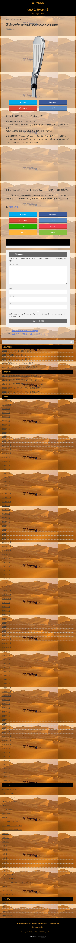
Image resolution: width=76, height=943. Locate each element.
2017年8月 (6, 704)
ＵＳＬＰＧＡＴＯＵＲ (10, 890)
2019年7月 (6, 611)
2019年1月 (6, 635)
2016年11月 (6, 740)
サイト (11, 304)
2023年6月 (6, 421)
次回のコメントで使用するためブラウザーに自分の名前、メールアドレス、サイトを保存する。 (37, 315)
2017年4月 (6, 720)
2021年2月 (6, 534)
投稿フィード (7, 907)
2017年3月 (6, 724)
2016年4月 (6, 768)
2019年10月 (6, 599)
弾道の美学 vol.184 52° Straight (25, 331)
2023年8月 (6, 413)
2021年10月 (6, 502)
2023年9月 (6, 409)
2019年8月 (6, 607)
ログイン (5, 903)
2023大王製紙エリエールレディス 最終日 (17, 363)
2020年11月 (6, 546)
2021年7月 (6, 514)
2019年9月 (6, 603)
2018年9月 (6, 651)
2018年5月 (6, 667)
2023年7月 (6, 417)
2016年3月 (6, 772)
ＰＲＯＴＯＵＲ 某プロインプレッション (17, 882)
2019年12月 (6, 591)
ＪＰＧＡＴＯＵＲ (8, 878)
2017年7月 (6, 708)
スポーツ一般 (7, 809)
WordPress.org (7, 915)
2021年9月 (6, 506)
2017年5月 (6, 716)
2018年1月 (6, 684)
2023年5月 (6, 425)
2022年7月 (6, 465)
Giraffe (43, 936)
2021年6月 (6, 518)
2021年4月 (6, 526)
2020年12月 (6, 542)
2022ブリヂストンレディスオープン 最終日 (18, 388)
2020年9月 (6, 554)
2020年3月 (6, 578)
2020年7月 (6, 562)
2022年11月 (6, 449)
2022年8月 (6, 461)
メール (11, 296)
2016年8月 (6, 752)
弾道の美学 (14, 207)
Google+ (23, 108)
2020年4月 (6, 574)
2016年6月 (6, 760)
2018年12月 (6, 639)
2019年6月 (6, 615)
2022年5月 (6, 473)
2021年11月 (6, 498)
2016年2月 (6, 776)
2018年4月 (6, 671)
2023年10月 (6, 405)
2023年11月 (6, 401)
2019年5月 (6, 619)
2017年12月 (6, 688)
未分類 (4, 817)
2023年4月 (6, 429)
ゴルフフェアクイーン (10, 801)
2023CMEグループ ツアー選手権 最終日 (16, 351)
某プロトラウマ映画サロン (12, 830)
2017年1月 (6, 732)
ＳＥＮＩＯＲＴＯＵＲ (10, 886)
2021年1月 (6, 538)
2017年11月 (6, 692)
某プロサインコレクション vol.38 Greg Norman (30, 334)
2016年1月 (6, 781)
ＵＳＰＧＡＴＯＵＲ (9, 894)
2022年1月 (6, 489)
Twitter (23, 102)
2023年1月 (6, 441)
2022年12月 (6, 445)
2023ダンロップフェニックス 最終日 (16, 359)
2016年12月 (6, 736)
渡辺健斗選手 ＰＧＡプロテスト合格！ (16, 376)
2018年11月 (6, 643)
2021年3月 (6, 530)
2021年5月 (6, 522)
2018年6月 (6, 663)
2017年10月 (6, 696)
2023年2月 (6, 437)
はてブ (52, 108)
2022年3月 (6, 481)
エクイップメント (8, 797)
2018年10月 (6, 647)
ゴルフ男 (5, 805)
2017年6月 (6, 712)
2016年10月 (6, 744)
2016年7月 (6, 756)
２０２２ (5, 838)
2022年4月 (6, 477)
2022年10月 (6, 453)
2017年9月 (6, 700)
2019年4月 (6, 623)
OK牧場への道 (38, 10)
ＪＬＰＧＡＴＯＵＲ (9, 874)
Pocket (52, 226)
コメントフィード (8, 911)
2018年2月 (6, 679)
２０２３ (5, 854)
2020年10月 (6, 550)
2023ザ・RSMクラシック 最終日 (14, 355)
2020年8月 (6, 558)
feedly (53, 232)
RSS (23, 232)
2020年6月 (6, 566)
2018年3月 (6, 675)
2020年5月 (6, 570)
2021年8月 (6, 510)
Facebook (53, 102)
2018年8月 (6, 655)
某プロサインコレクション (12, 826)
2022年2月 (6, 485)
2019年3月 (6, 627)
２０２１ (5, 834)
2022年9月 (6, 457)
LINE (23, 226)
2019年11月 (6, 595)
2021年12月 (6, 494)
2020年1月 (6, 587)
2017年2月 (6, 728)
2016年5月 (6, 764)
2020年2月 (6, 582)
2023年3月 (6, 433)
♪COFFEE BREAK (10, 793)
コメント (13, 264)
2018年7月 (6, 659)
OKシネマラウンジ (10, 789)
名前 (11, 288)
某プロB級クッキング (10, 822)
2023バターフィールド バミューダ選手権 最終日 (19, 367)
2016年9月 (6, 748)
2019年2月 (6, 631)
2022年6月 (6, 469)
